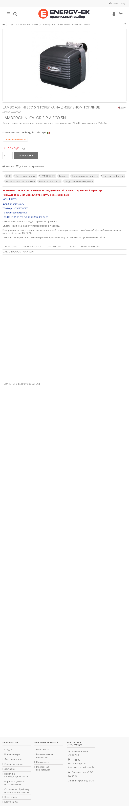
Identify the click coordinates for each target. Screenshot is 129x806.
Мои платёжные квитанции (45, 756)
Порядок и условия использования (14, 783)
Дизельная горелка (25, 175)
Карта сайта (11, 801)
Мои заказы (42, 749)
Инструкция (54, 246)
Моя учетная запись (46, 742)
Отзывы (71, 246)
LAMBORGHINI (48, 175)
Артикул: (6, 112)
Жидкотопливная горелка (79, 181)
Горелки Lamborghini (114, 175)
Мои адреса (42, 762)
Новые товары (12, 754)
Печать (10, 166)
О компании (10, 797)
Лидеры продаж (13, 759)
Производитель (90, 246)
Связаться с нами (13, 764)
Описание (11, 246)
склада (29, 221)
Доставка (9, 768)
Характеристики (32, 246)
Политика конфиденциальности (16, 775)
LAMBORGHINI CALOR (50, 181)
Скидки (8, 749)
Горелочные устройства (85, 175)
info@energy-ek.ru (84, 780)
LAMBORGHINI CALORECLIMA (20, 181)
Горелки (63, 175)
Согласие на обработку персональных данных (16, 791)
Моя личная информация (43, 768)
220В (8, 175)
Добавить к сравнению (32, 166)
